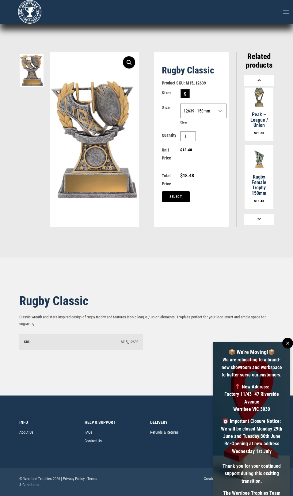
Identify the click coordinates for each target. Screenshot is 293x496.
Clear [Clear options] (183, 122)
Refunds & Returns (164, 432)
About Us (26, 432)
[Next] (259, 219)
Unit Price (166, 154)
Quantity (169, 135)
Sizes (166, 92)
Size (166, 107)
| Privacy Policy (73, 478)
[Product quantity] (188, 136)
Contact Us (93, 441)
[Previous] (259, 80)
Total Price (166, 179)
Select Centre (176, 198)
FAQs (89, 432)
